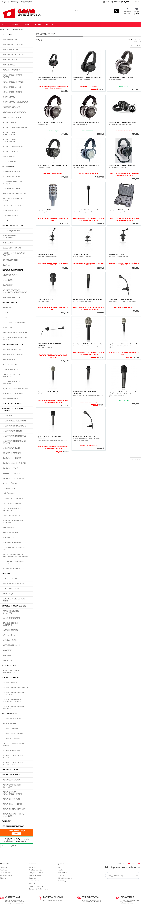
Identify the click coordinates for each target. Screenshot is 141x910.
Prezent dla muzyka (10, 770)
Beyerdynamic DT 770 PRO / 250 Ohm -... (122, 77)
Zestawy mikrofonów (12, 453)
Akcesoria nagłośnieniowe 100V (14, 549)
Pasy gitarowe (9, 156)
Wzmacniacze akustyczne (13, 82)
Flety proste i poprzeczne (14, 322)
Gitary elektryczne (11, 60)
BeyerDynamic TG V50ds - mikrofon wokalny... (124, 344)
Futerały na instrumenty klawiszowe (13, 693)
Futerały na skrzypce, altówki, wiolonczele (12, 700)
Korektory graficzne (12, 515)
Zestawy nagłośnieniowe (13, 498)
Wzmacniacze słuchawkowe (14, 194)
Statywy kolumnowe (11, 739)
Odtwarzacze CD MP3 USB (13, 569)
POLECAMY (6, 821)
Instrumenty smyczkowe (12, 270)
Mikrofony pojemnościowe (14, 436)
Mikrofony (7, 416)
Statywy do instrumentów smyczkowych (14, 764)
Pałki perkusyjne (10, 365)
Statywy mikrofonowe (12, 719)
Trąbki (5, 317)
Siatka (135, 40)
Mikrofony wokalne (11, 448)
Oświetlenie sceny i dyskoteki (14, 606)
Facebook (49, 24)
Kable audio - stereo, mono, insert (14, 600)
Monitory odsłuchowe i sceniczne (13, 521)
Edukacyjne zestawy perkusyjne (11, 376)
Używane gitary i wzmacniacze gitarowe (12, 793)
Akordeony (7, 327)
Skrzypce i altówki (11, 275)
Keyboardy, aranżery (11, 231)
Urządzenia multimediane (13, 826)
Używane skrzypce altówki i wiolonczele (14, 815)
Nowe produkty (62, 872)
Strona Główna (5, 29)
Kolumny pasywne (10, 468)
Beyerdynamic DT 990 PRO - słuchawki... (122, 165)
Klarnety (6, 312)
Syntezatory (8, 243)
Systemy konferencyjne (12, 404)
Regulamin (32, 867)
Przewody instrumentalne (14, 584)
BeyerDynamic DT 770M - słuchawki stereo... (52, 165)
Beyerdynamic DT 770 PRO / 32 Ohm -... (50, 122)
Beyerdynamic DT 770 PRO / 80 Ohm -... (86, 122)
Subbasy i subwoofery (12, 473)
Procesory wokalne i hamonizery (12, 509)
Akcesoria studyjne (11, 216)
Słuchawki (6, 221)
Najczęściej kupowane (65, 878)
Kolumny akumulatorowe (13, 478)
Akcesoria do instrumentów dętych (15, 338)
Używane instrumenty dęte (14, 809)
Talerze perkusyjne (11, 370)
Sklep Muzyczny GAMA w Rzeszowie (13, 846)
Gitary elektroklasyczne (13, 45)
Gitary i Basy (7, 35)
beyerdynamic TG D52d (45, 254)
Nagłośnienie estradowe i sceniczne (13, 410)
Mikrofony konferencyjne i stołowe (14, 442)
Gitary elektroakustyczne (14, 55)
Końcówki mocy (9, 493)
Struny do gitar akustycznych (9, 133)
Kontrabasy (8, 285)
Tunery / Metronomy (10, 665)
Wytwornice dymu (10, 630)
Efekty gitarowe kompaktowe (15, 102)
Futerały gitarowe (10, 682)
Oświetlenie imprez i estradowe (11, 612)
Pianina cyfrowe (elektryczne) (10, 237)
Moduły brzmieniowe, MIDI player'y (14, 254)
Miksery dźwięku (10, 483)
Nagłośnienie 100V (10, 527)
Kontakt (38, 24)
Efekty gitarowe (9, 97)
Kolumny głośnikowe (12, 458)
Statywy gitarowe (10, 729)
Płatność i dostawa (35, 875)
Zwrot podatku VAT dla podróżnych (40, 889)
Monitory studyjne (11, 211)
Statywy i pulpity (9, 714)
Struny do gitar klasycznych (15, 127)
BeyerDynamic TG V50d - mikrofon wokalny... (88, 344)
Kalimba (6, 265)
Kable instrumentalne (12, 117)
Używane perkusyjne (11, 799)
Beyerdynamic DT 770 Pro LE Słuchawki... (122, 122)
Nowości (5, 24)
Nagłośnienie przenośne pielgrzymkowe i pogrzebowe (15, 556)
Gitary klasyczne (10, 40)
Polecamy (27, 24)
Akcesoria (7, 655)
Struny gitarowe (10, 122)
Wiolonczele (8, 280)
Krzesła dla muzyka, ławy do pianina (15, 745)
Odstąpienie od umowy (36, 872)
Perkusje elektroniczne (13, 354)
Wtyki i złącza (9, 594)
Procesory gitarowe (11, 107)
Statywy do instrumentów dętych (14, 757)
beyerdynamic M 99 (44, 210)
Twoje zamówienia (6, 875)
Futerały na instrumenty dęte (15, 687)
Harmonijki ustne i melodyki (15, 332)
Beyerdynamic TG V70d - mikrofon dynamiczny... (84, 392)
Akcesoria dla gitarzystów (14, 112)
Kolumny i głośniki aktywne (14, 463)
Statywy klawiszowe (11, 751)
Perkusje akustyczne (12, 349)
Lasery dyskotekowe (11, 618)
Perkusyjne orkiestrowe (13, 394)
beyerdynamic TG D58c (116, 254)
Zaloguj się (5, 2)
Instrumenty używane (11, 775)
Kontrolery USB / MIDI (12, 206)
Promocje (16, 24)
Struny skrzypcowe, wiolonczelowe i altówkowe (15, 291)
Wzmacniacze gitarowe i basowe (13, 76)
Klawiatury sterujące (12, 248)
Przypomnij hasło (27, 2)
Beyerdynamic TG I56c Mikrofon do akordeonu (49, 344)
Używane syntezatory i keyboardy (12, 786)
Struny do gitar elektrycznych (9, 140)
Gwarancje (32, 878)
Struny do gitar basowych (14, 146)
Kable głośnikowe (10, 579)
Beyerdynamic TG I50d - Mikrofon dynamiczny (88, 299)
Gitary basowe (9, 65)
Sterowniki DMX (9, 635)
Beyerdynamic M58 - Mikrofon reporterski (87, 210)
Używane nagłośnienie (12, 804)
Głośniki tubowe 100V (12, 543)
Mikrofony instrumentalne (14, 426)
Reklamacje (32, 883)
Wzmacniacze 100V (10, 532)
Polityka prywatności (35, 870)
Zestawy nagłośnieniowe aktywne (13, 563)
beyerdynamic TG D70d (45, 299)
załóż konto (127, 13)
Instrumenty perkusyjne (12, 344)
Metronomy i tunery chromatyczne (11, 671)
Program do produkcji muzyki (12, 200)
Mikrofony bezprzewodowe (14, 421)
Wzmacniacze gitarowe (12, 92)
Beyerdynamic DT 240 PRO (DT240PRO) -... (87, 77)
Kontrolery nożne (10, 260)
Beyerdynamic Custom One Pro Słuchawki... (52, 77)
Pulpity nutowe (9, 724)
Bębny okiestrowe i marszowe (15, 389)
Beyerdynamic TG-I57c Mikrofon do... (85, 436)
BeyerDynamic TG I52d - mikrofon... (120, 299)
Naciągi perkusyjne (11, 399)
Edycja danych (4, 878)
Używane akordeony (11, 780)
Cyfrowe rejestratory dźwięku (12, 183)
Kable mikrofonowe (11, 589)
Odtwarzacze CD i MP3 (12, 645)
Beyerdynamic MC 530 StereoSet (120, 210)
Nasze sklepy (62, 881)
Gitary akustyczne (10, 50)
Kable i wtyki (7, 574)
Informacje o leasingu (36, 886)
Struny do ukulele (10, 151)
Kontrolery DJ (9, 660)
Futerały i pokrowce (11, 677)
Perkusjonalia (9, 360)
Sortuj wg (39, 40)
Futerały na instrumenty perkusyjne (13, 707)
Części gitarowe (9, 161)
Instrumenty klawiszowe (13, 226)
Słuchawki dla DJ (10, 640)
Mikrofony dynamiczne (12, 431)
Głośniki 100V (8, 538)
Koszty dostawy (34, 881)
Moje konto (4, 864)
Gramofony (7, 650)
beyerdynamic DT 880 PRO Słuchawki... (86, 165)
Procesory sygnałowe (12, 503)
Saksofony (7, 307)
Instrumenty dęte (9, 302)
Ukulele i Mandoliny (11, 70)
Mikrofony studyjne (11, 176)
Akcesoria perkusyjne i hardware (12, 383)
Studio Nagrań (8, 166)
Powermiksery (9, 488)
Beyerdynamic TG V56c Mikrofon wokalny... (52, 392)
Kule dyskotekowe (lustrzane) (10, 624)
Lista (140, 40)
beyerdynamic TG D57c (80, 254)
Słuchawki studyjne (11, 189)
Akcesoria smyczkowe (12, 297)
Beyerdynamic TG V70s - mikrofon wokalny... (123, 392)
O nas (59, 867)
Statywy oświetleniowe (13, 734)
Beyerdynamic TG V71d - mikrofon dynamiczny (49, 437)
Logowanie (3, 867)
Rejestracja (15, 2)
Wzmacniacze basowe (12, 87)
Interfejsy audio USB (11, 171)
